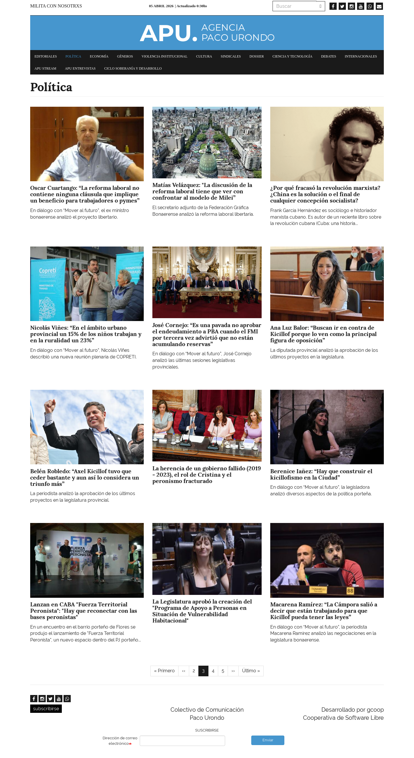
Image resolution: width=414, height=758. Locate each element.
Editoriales (45, 56)
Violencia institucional (164, 56)
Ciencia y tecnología (293, 56)
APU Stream (45, 68)
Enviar (267, 740)
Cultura (204, 56)
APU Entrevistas (80, 68)
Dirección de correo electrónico (120, 741)
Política (73, 56)
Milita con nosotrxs (56, 5)
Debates (328, 56)
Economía (99, 56)
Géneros (125, 56)
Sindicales (231, 56)
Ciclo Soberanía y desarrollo (133, 68)
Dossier (257, 56)
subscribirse (46, 708)
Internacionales (361, 56)
